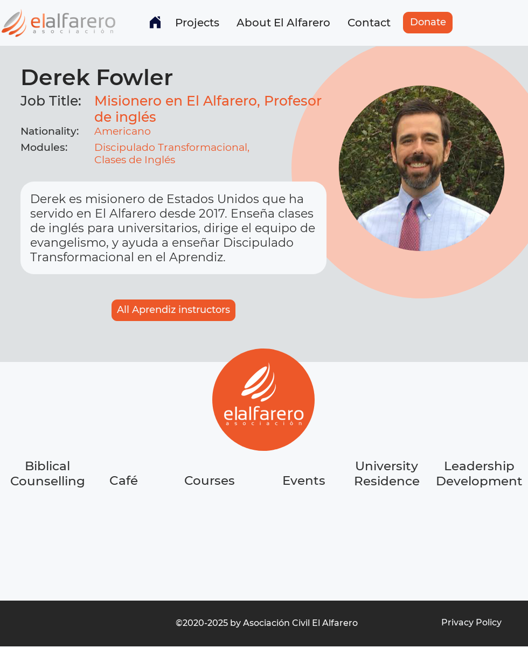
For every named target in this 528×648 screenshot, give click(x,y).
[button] (197, 22)
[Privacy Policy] (471, 622)
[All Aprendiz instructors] (173, 310)
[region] (124, 521)
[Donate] (428, 22)
